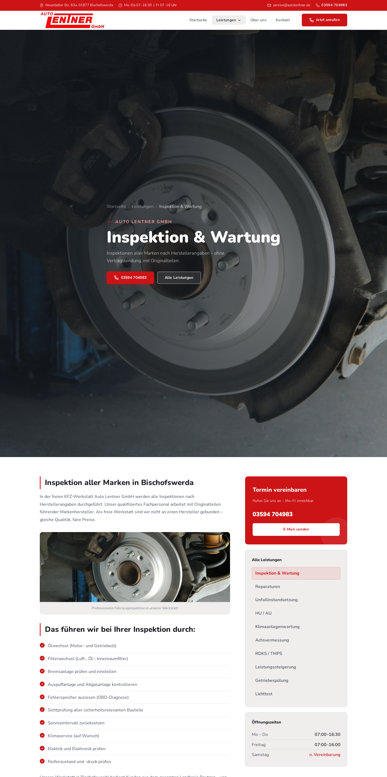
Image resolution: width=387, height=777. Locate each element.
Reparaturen (267, 587)
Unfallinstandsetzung (276, 600)
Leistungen (228, 20)
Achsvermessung (272, 640)
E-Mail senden (296, 529)
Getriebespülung (271, 680)
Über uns (258, 20)
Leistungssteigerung (275, 667)
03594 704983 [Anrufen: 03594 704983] (331, 5)
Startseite (198, 20)
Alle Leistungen (179, 277)
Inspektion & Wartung (277, 573)
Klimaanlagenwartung (277, 627)
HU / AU (263, 613)
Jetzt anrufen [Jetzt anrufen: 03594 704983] (324, 19)
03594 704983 (273, 514)
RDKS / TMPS (268, 654)
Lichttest (264, 694)
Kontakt (283, 20)
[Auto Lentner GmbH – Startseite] (72, 20)
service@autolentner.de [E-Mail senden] (288, 5)
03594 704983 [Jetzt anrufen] (130, 277)
